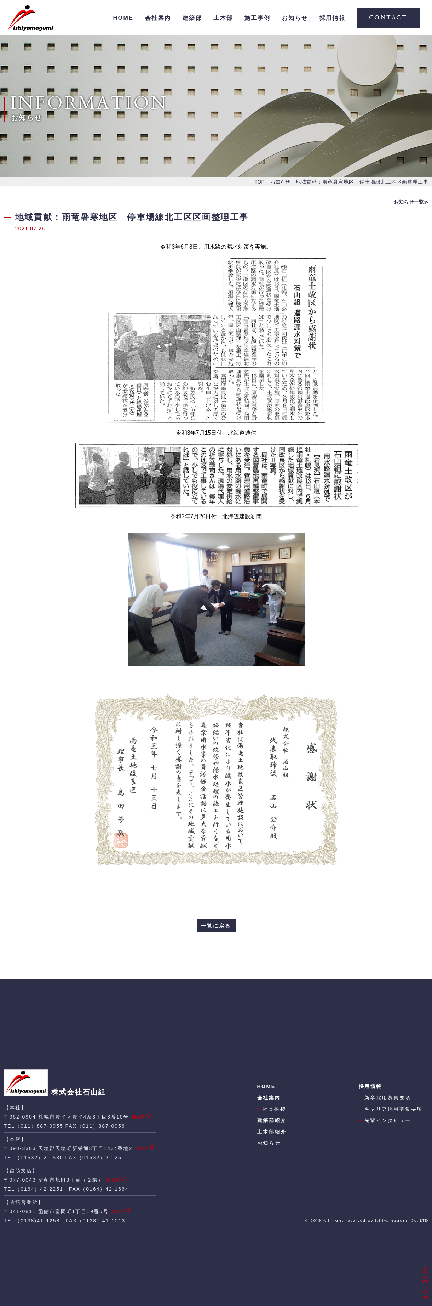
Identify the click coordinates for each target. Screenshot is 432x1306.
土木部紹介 (272, 1132)
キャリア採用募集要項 (391, 1109)
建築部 (192, 18)
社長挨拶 (271, 1109)
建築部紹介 (272, 1120)
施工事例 (257, 18)
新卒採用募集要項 (385, 1097)
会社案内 (158, 18)
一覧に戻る (216, 926)
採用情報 (332, 18)
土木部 (223, 18)
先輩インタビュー (385, 1120)
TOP (259, 182)
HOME (123, 18)
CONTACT (388, 18)
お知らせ (295, 18)
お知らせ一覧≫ (411, 202)
